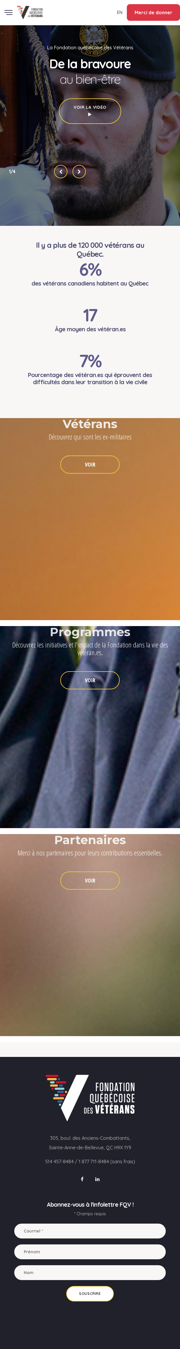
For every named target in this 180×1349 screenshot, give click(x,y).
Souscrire (90, 1293)
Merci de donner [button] (153, 12)
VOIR (90, 464)
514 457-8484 (59, 1161)
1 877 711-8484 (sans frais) (107, 1161)
